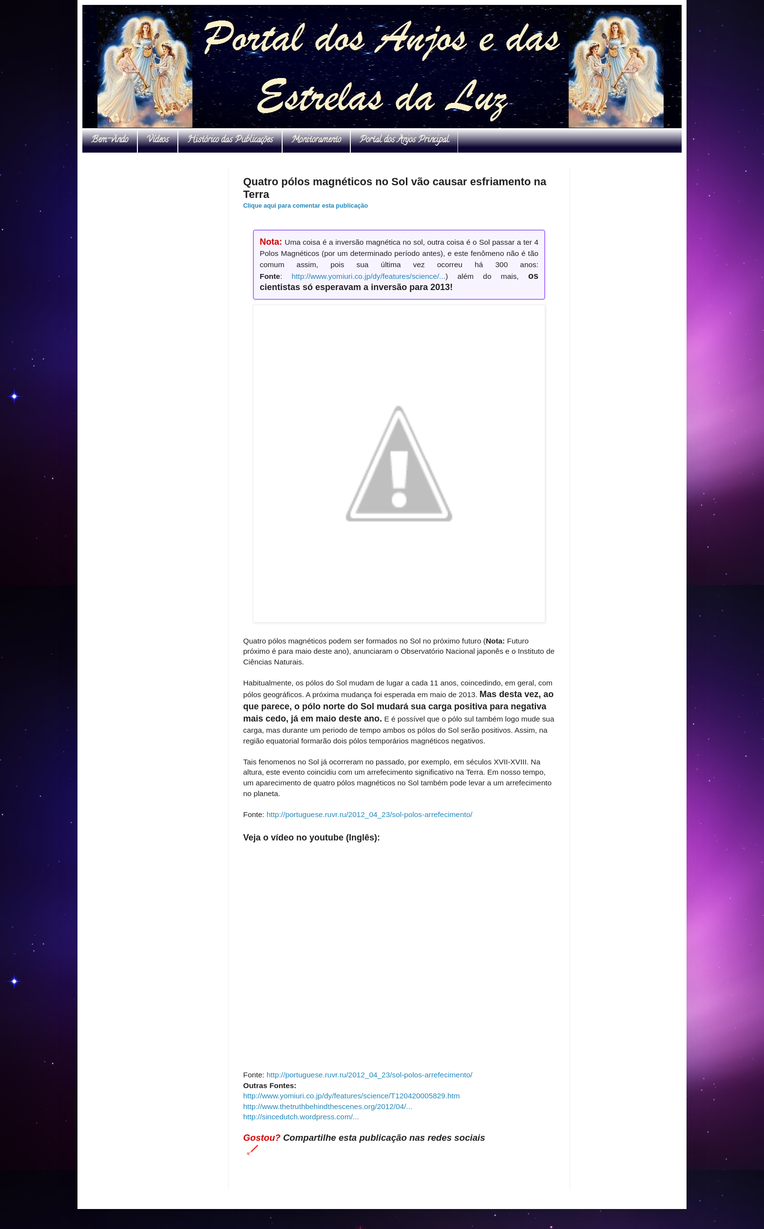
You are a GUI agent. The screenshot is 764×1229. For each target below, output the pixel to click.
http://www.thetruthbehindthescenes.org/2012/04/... (327, 1106)
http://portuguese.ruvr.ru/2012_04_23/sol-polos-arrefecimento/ (370, 814)
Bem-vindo (109, 140)
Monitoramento (316, 140)
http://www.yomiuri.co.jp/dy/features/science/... (369, 276)
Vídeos (158, 140)
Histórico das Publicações (230, 140)
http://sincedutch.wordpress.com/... (301, 1116)
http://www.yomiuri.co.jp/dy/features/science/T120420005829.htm (351, 1096)
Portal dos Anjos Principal (404, 140)
